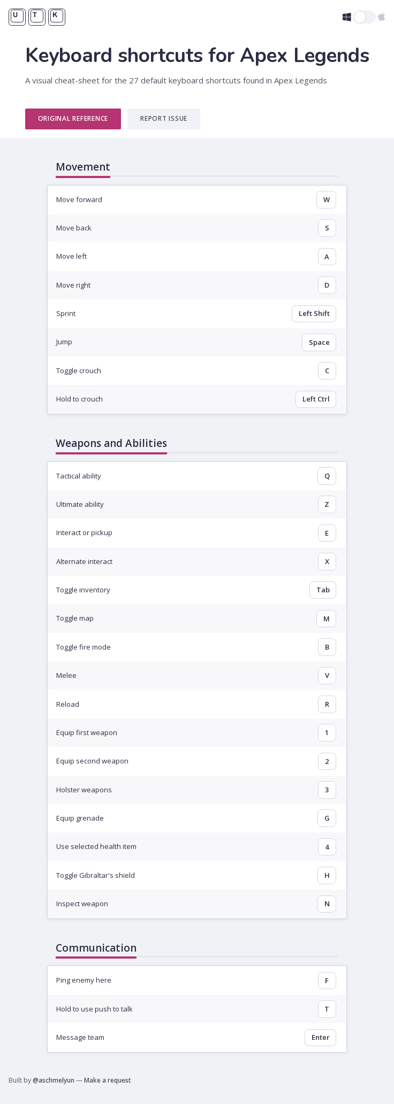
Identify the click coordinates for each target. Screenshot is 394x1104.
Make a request (107, 1080)
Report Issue (163, 118)
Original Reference (73, 118)
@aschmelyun (53, 1080)
